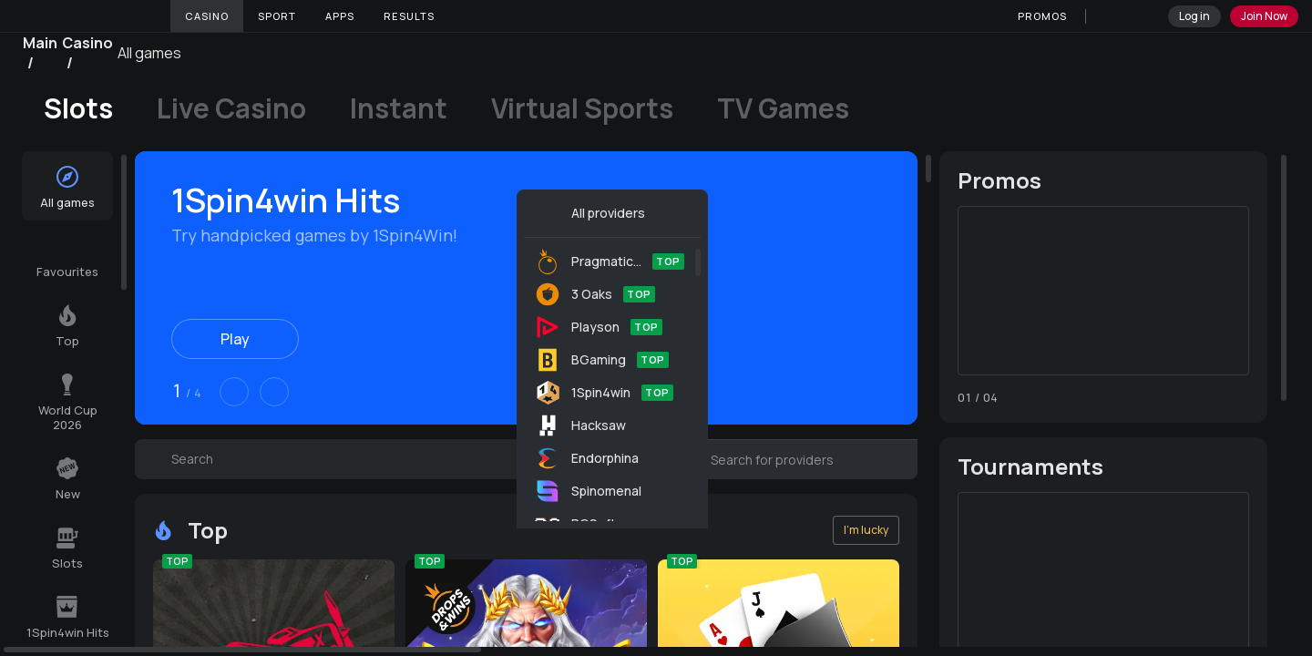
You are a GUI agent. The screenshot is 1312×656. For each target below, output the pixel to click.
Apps (339, 16)
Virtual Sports (582, 108)
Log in (1194, 16)
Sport (277, 16)
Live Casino (231, 108)
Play (235, 339)
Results (409, 16)
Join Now (1264, 16)
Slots (78, 108)
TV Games (783, 108)
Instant (398, 108)
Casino (207, 16)
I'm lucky (866, 530)
